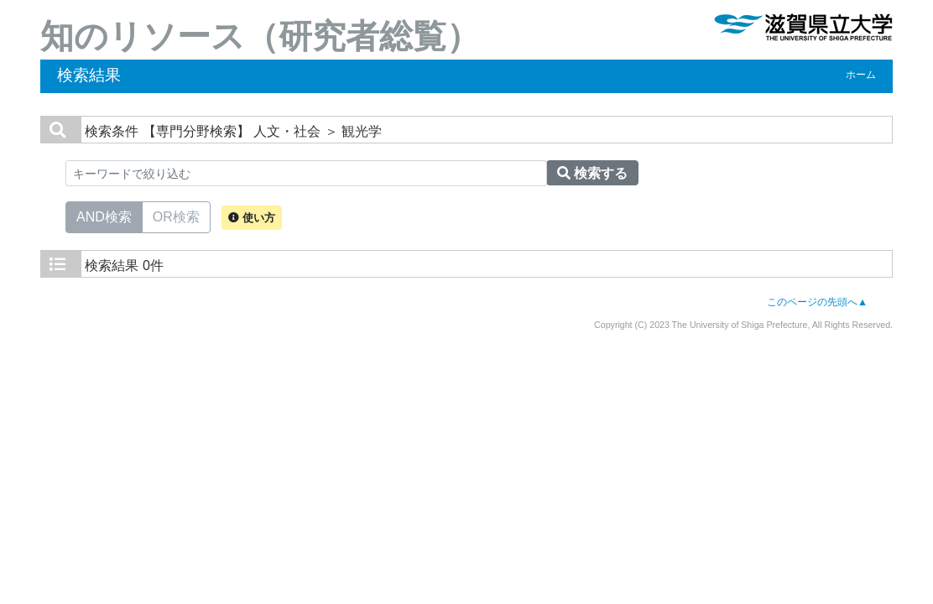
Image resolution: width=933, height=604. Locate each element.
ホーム (861, 75)
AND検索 (104, 215)
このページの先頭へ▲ (817, 302)
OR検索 (176, 215)
